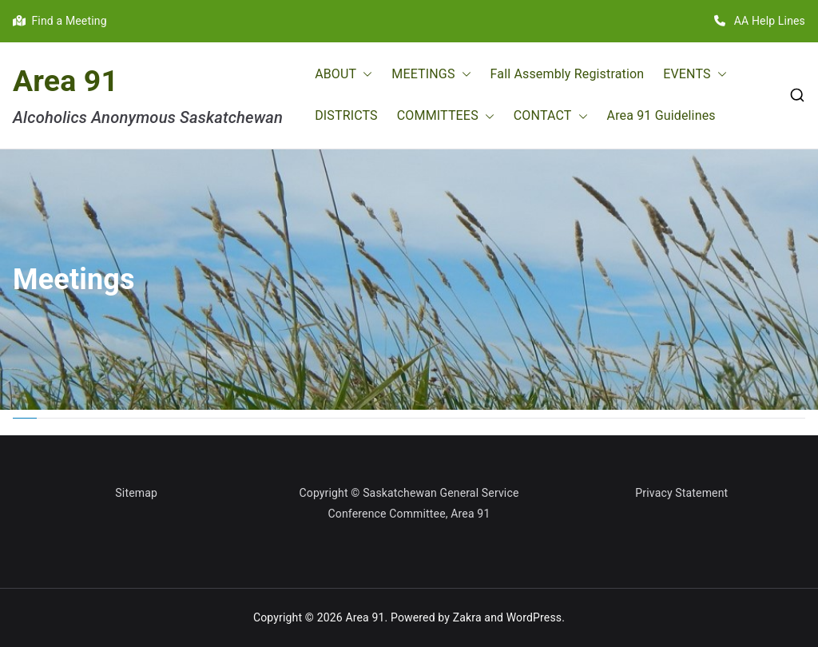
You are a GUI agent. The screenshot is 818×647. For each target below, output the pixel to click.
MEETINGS (431, 74)
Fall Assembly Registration (567, 73)
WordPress (534, 617)
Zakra (467, 617)
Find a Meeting (60, 20)
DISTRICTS (346, 115)
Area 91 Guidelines (661, 115)
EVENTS (694, 74)
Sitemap (136, 492)
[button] (364, 74)
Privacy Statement (681, 492)
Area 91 (65, 80)
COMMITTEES (445, 116)
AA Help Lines (759, 20)
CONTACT (551, 116)
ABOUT (343, 74)
